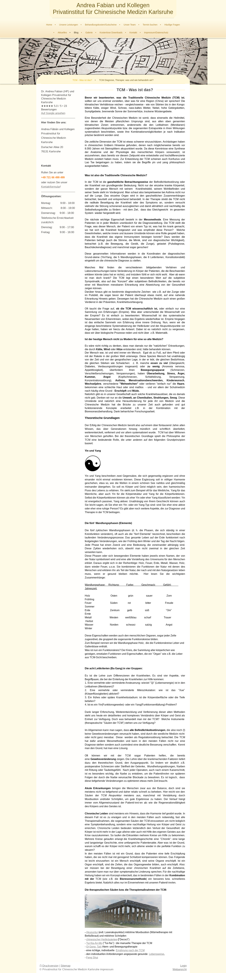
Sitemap (65, 965)
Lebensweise (156, 953)
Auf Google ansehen (53, 113)
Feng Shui (92, 957)
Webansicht (180, 969)
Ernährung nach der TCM (130, 950)
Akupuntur (92, 932)
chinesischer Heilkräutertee (101, 939)
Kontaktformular (50, 186)
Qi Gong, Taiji (94, 946)
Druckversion (49, 965)
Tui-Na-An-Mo (94, 943)
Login (183, 965)
